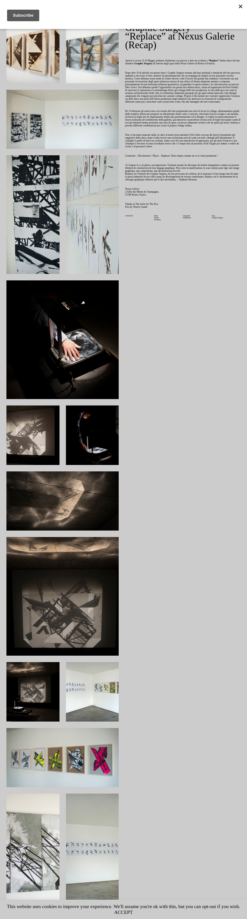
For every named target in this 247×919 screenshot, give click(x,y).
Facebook (158, 234)
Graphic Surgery (218, 232)
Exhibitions (187, 232)
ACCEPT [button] (136, 912)
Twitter (157, 232)
